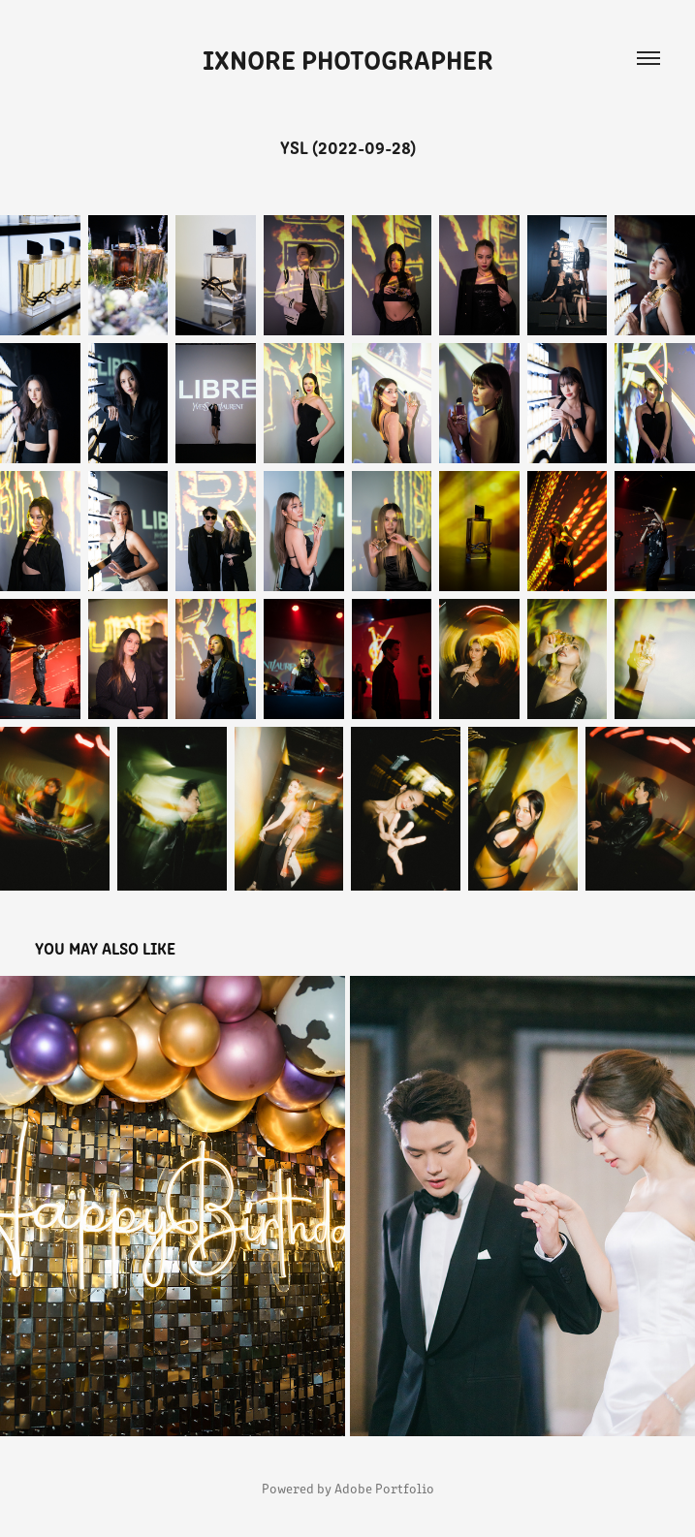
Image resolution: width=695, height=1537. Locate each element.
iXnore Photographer (348, 58)
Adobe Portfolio (384, 1488)
